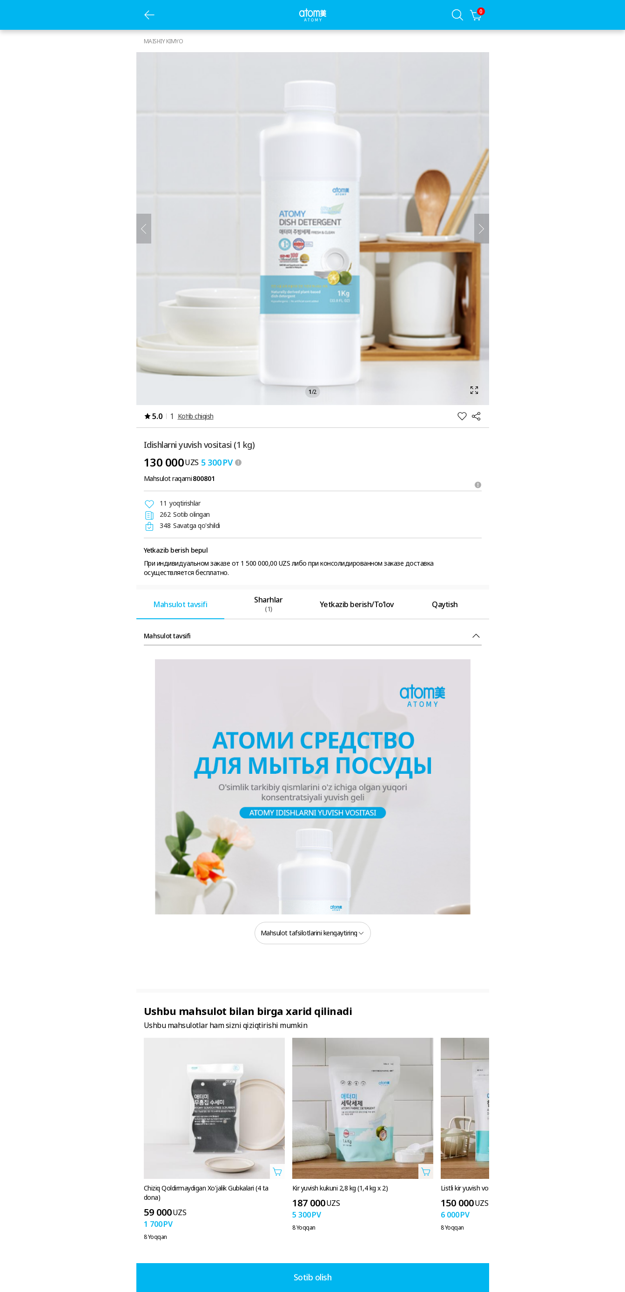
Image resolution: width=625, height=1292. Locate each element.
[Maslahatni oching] (478, 484)
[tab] (180, 604)
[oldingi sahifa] (149, 14)
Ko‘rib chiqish (196, 416)
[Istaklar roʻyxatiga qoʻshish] (462, 416)
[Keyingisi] (481, 229)
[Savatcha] (476, 14)
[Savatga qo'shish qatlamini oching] (277, 1171)
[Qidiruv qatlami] (457, 14)
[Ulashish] (476, 416)
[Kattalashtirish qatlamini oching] (312, 228)
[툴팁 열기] (238, 462)
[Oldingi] (143, 229)
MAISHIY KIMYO (163, 41)
